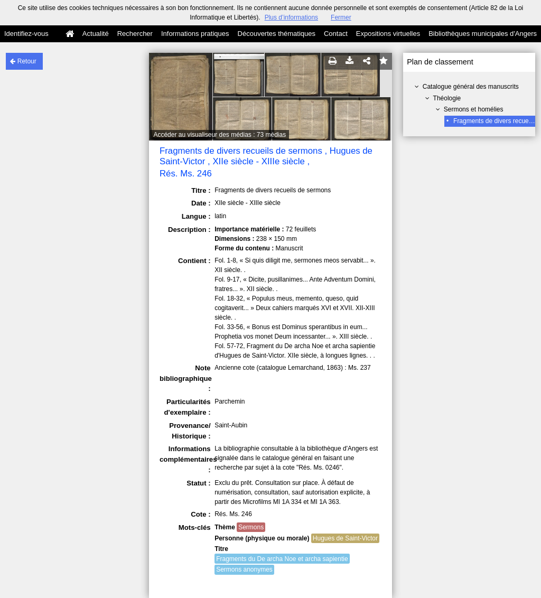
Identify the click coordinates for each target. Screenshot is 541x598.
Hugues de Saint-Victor (345, 538)
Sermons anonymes (244, 569)
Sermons (251, 527)
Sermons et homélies (473, 109)
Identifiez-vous (26, 34)
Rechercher (135, 34)
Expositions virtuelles (388, 34)
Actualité (95, 34)
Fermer (341, 17)
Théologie (447, 98)
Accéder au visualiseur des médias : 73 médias (219, 134)
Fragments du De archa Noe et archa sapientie (282, 559)
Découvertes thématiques (276, 34)
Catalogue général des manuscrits (471, 86)
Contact (336, 34)
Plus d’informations (291, 17)
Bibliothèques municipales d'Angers (482, 34)
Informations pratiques (195, 34)
